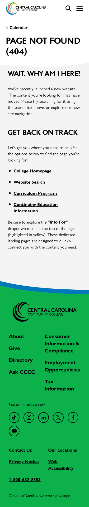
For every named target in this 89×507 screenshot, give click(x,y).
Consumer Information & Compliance (62, 343)
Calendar (18, 27)
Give (14, 348)
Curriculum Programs (35, 193)
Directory (21, 360)
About (16, 336)
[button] (79, 8)
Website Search (30, 182)
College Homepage (33, 171)
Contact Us (20, 450)
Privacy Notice (24, 461)
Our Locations (62, 450)
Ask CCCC (22, 372)
